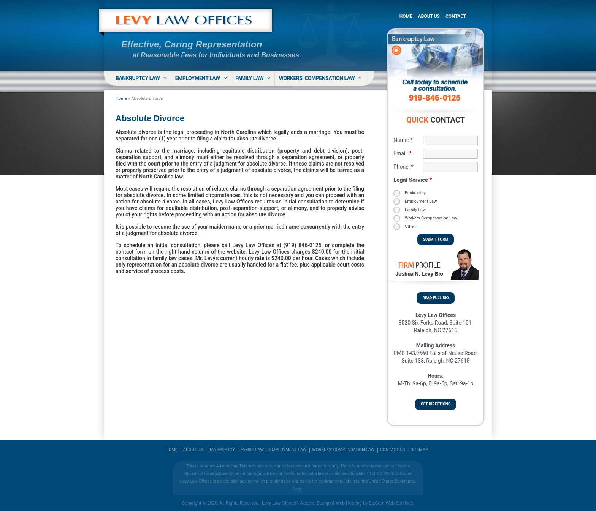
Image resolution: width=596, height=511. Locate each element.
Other (410, 226)
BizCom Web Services (391, 503)
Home (405, 16)
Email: (402, 153)
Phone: (403, 167)
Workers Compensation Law (431, 218)
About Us (429, 16)
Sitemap (419, 450)
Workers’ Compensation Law (317, 78)
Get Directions (435, 404)
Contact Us (392, 450)
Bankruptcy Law (138, 78)
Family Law (249, 78)
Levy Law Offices (279, 503)
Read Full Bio (435, 298)
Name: (402, 140)
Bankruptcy (415, 193)
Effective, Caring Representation (191, 44)
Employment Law (197, 78)
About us (193, 450)
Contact (455, 16)
